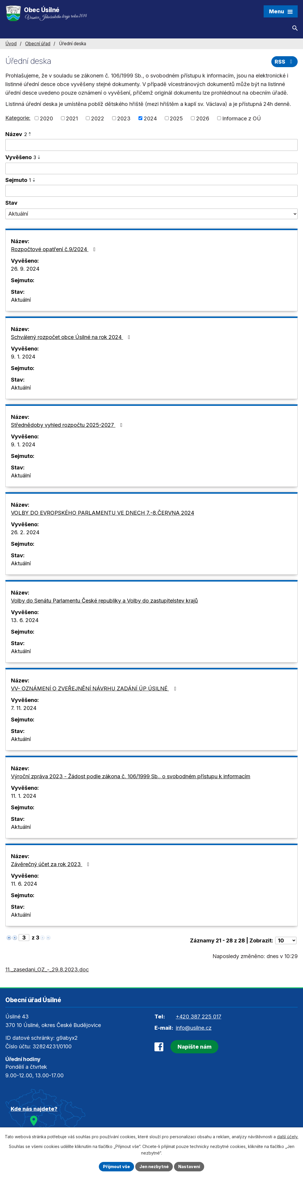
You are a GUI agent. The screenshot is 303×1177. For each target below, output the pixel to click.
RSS (285, 62)
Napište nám (195, 1047)
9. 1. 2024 (23, 356)
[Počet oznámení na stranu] (285, 940)
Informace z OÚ (241, 118)
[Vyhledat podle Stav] (151, 214)
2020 (46, 118)
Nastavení (189, 1166)
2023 (123, 118)
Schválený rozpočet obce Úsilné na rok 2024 (72, 337)
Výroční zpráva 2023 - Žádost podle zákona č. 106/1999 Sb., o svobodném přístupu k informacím (130, 776)
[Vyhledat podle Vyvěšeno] (151, 169)
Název (16, 134)
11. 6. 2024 (24, 884)
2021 (72, 118)
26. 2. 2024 (25, 532)
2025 (176, 118)
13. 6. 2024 (24, 620)
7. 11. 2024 (23, 708)
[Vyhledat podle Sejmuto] (151, 191)
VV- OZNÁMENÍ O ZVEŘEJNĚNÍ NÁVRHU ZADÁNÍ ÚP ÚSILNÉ (94, 688)
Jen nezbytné (154, 1166)
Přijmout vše (116, 1166)
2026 (202, 118)
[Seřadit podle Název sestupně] (30, 135)
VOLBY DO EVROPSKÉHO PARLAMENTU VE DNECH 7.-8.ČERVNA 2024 (102, 513)
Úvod (11, 43)
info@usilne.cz (194, 1028)
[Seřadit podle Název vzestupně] (30, 133)
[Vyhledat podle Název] (151, 145)
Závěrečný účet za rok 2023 (51, 864)
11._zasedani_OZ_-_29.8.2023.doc (47, 969)
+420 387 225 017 (198, 1016)
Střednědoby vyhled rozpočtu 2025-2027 (68, 425)
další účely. (287, 1136)
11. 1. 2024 (23, 796)
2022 (97, 118)
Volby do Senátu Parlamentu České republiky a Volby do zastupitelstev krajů (104, 601)
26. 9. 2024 (25, 269)
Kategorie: (17, 118)
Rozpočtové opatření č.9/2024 (54, 249)
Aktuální (21, 300)
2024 (150, 118)
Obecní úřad (37, 43)
